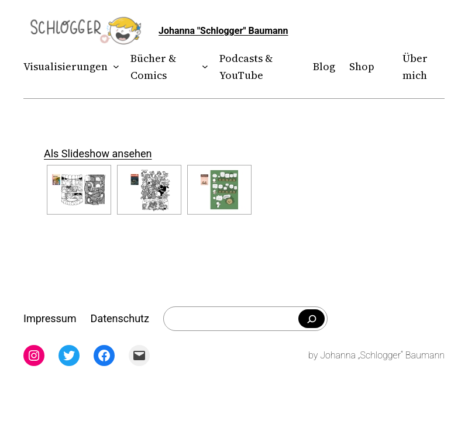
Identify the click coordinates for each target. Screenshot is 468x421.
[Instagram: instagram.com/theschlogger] (33, 355)
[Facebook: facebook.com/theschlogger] (104, 355)
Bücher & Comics (153, 66)
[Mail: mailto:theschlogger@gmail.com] (139, 355)
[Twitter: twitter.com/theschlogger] (69, 355)
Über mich (415, 66)
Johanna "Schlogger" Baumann (223, 30)
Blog (324, 66)
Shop (361, 66)
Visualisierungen (65, 66)
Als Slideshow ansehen (98, 153)
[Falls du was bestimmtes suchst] (311, 318)
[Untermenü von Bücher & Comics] (202, 67)
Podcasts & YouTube (246, 66)
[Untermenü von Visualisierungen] (114, 67)
